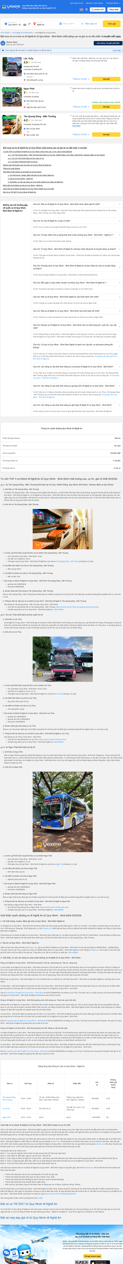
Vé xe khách (5, 33)
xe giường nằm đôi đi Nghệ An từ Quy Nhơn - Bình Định (27, 1051)
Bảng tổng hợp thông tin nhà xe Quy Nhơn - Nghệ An (23, 185)
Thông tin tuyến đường (11, 169)
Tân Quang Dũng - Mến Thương (68, 561)
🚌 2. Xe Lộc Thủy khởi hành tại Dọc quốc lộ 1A (26, 158)
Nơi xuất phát (12, 22)
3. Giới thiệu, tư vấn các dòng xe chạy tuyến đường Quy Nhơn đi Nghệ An (35, 182)
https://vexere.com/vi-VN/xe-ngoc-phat (54, 907)
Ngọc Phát (60, 864)
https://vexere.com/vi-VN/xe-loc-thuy (52, 739)
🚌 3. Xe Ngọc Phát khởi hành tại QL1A (22, 162)
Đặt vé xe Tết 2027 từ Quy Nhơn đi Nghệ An (19, 192)
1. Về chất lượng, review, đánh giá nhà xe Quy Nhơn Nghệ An (31, 175)
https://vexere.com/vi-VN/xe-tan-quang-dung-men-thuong (77, 607)
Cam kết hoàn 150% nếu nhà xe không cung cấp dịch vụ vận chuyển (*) (37, 7)
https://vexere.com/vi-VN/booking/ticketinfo (60, 1194)
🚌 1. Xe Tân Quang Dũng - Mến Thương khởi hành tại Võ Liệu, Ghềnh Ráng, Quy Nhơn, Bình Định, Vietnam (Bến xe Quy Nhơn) (56, 155)
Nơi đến (39, 22)
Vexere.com (47, 928)
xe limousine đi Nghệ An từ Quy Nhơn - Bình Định (24, 993)
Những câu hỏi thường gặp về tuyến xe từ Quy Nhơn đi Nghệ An (27, 165)
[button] (76, 204)
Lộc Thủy (59, 694)
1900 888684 (59, 609)
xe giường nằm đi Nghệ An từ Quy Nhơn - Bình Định (26, 1021)
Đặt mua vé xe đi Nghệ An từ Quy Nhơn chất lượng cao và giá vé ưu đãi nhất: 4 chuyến (45, 148)
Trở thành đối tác (113, 3)
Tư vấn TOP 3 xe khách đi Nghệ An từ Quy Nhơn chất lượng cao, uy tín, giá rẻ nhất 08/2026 (37, 152)
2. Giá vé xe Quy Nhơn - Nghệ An (20, 179)
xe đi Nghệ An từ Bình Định (21, 33)
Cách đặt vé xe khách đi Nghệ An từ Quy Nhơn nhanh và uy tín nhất (28, 189)
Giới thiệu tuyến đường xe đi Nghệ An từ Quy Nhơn (22, 172)
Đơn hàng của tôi (76, 3)
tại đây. (40, 1198)
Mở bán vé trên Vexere (94, 3)
